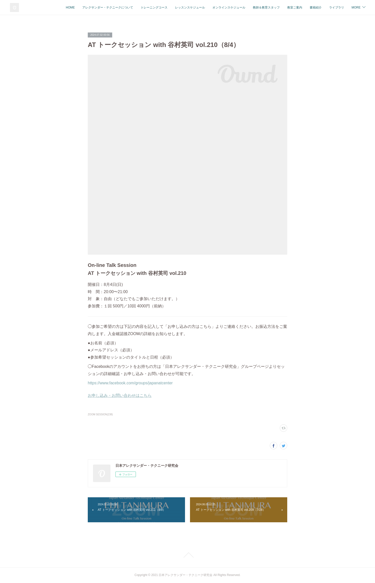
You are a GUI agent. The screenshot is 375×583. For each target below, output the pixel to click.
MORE (356, 7)
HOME (70, 7)
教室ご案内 (294, 7)
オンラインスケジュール (228, 7)
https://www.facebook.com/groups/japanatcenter (130, 383)
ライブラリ (336, 7)
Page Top (187, 555)
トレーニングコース (154, 7)
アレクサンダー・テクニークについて (107, 7)
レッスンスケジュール (190, 7)
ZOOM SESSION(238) (100, 414)
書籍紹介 (316, 7)
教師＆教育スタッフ (266, 7)
